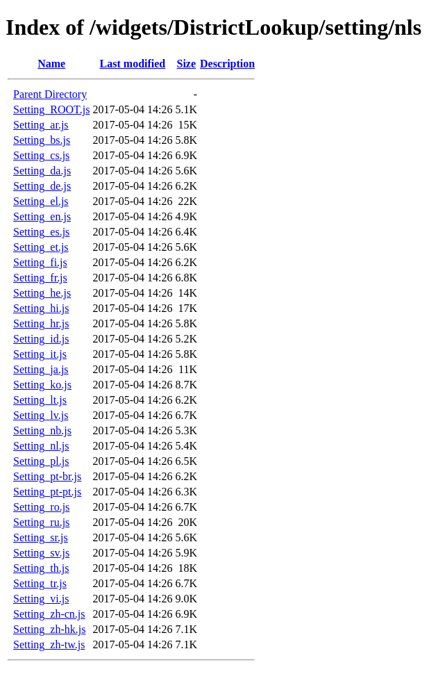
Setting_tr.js (40, 583)
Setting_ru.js (41, 522)
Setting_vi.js (41, 599)
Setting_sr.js (40, 537)
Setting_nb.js (42, 430)
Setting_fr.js (40, 277)
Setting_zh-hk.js (49, 629)
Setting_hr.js (41, 323)
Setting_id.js (41, 339)
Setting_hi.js (41, 308)
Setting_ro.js (41, 507)
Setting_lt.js (40, 400)
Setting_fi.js (40, 262)
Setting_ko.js (42, 385)
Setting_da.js (42, 170)
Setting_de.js (42, 186)
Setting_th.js (41, 568)
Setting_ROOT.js (51, 109)
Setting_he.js (42, 293)
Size (186, 63)
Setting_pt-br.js (47, 476)
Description (227, 63)
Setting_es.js (41, 232)
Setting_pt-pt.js (47, 492)
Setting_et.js (41, 247)
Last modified (133, 63)
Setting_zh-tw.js (49, 644)
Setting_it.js (40, 354)
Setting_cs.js (41, 155)
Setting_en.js (42, 216)
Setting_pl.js (41, 461)
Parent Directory (50, 94)
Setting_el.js (41, 201)
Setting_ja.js (41, 369)
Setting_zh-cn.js (49, 614)
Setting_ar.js (41, 125)
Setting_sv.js (41, 553)
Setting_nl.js (41, 446)
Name (51, 63)
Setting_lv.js (40, 415)
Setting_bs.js (41, 140)
